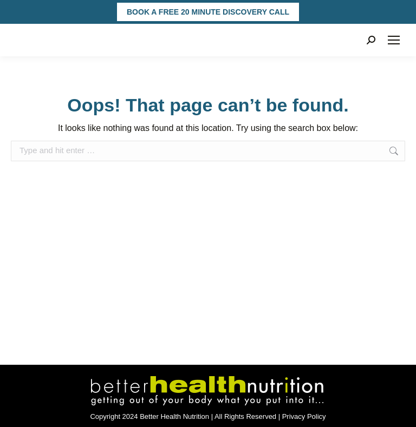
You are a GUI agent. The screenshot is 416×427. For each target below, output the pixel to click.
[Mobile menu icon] (393, 40)
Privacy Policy (304, 416)
